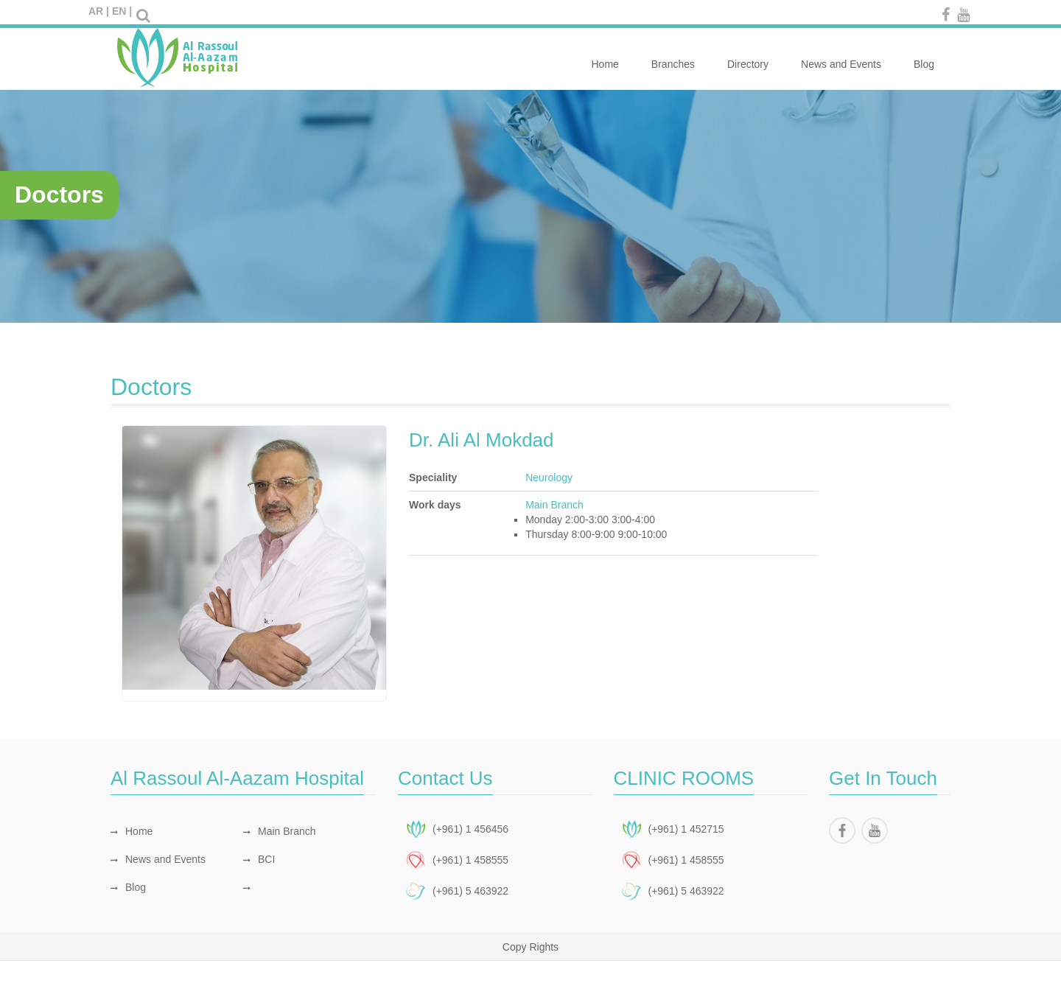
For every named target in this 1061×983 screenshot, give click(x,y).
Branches (673, 56)
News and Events (841, 56)
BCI (259, 859)
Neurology (548, 477)
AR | (98, 11)
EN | (122, 11)
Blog (924, 56)
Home (604, 56)
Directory (747, 56)
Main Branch (279, 831)
